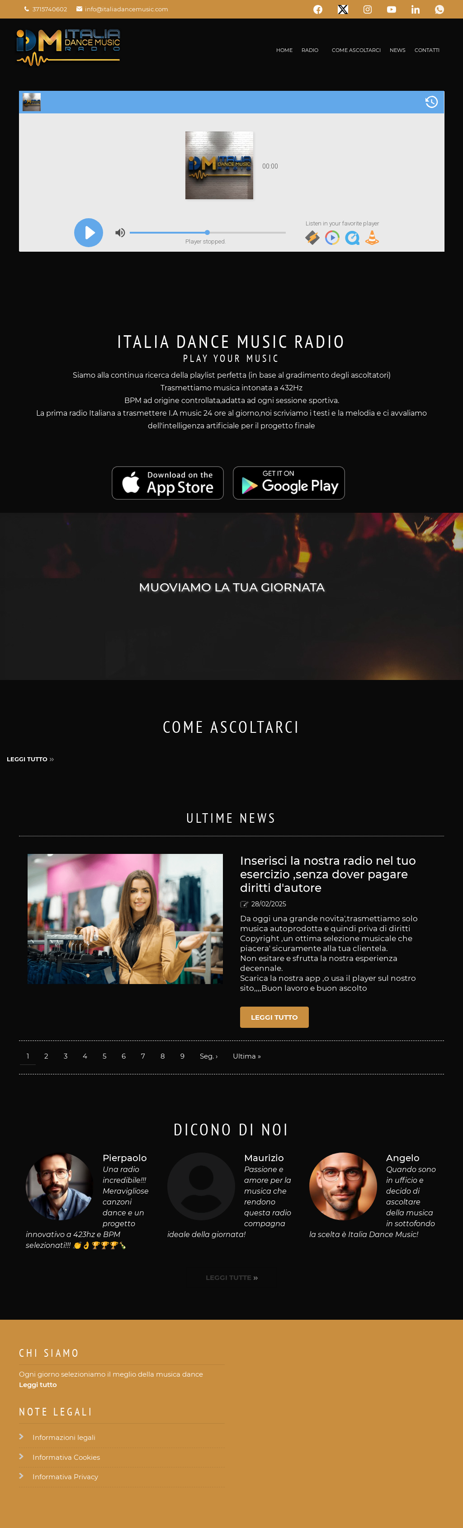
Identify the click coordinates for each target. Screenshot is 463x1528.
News (398, 50)
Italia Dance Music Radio (231, 341)
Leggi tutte (228, 1277)
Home (284, 50)
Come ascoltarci (356, 50)
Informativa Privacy (65, 1476)
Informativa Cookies (66, 1457)
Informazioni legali (64, 1437)
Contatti (427, 50)
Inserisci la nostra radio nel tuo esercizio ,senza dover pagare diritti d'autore (328, 874)
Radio (310, 50)
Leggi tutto (27, 759)
